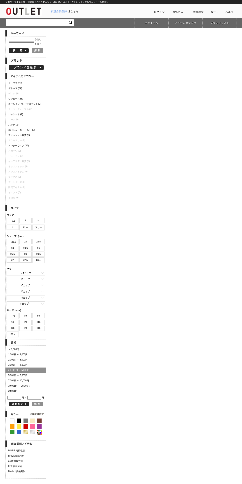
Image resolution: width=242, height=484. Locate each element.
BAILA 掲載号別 (16, 456)
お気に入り (179, 12)
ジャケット (15, 114)
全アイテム (151, 22)
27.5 (25, 260)
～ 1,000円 (13, 349)
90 (38, 316)
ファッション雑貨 (19, 135)
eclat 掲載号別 (15, 461)
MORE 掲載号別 (16, 450)
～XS (12, 221)
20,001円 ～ (14, 391)
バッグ (13, 124)
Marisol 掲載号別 (16, 471)
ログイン (159, 12)
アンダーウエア (18, 145)
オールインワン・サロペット (24, 104)
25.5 (12, 254)
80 (25, 316)
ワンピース (15, 98)
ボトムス (15, 88)
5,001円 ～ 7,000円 (18, 375)
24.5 (25, 248)
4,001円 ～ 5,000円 (18, 370)
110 (38, 322)
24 (12, 248)
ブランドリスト (219, 22)
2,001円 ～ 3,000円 (18, 359)
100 (26, 322)
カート (214, 12)
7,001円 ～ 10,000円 (18, 380)
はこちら (64, 11)
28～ (38, 260)
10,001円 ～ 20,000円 (19, 386)
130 (26, 328)
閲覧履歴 (198, 12)
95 (12, 322)
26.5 (38, 254)
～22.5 (12, 242)
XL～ (25, 227)
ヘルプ (229, 12)
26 (25, 254)
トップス (15, 83)
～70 (12, 316)
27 (12, 260)
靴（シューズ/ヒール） (21, 130)
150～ (12, 334)
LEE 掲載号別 (15, 466)
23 (25, 241)
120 (12, 328)
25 (38, 248)
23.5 (38, 241)
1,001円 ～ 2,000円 (18, 354)
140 (38, 328)
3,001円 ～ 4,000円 (18, 365)
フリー (38, 227)
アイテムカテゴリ (185, 22)
